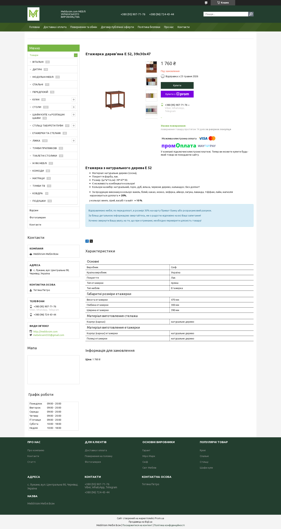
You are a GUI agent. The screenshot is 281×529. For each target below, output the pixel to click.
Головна (34, 27)
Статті (31, 461)
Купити (177, 85)
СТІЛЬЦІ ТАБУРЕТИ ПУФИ (47, 125)
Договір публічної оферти (117, 27)
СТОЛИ (36, 107)
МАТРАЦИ (38, 178)
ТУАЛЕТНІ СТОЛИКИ (44, 155)
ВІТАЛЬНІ (37, 61)
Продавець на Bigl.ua (140, 522)
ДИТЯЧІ (37, 69)
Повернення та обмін (83, 27)
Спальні (204, 456)
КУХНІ (35, 99)
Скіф (145, 461)
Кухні (203, 450)
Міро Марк (148, 456)
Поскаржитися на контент (137, 525)
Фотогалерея (38, 217)
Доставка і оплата (54, 27)
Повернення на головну (98, 456)
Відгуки (34, 210)
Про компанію (35, 450)
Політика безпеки (149, 27)
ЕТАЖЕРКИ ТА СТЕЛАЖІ (46, 133)
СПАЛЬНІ (37, 84)
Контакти (184, 27)
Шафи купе (206, 467)
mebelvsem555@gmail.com (48, 335)
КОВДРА (37, 193)
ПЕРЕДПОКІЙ (40, 92)
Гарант (146, 450)
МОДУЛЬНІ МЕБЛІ (43, 76)
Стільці (204, 461)
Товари (34, 55)
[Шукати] (251, 14)
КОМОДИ (38, 170)
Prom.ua (159, 518)
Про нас (169, 27)
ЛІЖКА (36, 140)
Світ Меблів (149, 467)
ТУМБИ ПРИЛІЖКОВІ (44, 148)
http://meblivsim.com (45, 331)
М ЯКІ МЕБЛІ (39, 163)
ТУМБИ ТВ (38, 185)
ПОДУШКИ (39, 200)
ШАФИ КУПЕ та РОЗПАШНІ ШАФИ (48, 116)
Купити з (177, 94)
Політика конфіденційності (169, 525)
